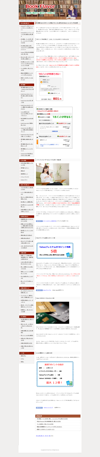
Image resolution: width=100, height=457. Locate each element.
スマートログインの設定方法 (49, 221)
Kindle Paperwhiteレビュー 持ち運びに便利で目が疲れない (27, 96)
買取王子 (23, 171)
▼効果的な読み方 (24, 216)
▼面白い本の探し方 (24, 184)
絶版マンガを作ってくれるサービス (45, 429)
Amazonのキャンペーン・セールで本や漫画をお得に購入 (27, 34)
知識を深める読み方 (25, 238)
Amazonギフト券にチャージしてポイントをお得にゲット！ (27, 28)
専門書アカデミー (25, 168)
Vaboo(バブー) (24, 179)
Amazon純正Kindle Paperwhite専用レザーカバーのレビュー (27, 113)
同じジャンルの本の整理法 (27, 335)
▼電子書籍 (22, 84)
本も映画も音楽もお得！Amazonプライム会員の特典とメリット (27, 47)
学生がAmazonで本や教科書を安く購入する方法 (49, 421)
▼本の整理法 (23, 316)
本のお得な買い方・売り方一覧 (43, 435)
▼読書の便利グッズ (24, 288)
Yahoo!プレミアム (47, 290)
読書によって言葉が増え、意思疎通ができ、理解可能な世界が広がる (27, 257)
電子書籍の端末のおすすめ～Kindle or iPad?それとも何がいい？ (27, 89)
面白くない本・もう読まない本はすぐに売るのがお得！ (27, 326)
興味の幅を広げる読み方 (26, 235)
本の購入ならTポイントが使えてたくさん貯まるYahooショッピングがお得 (27, 63)
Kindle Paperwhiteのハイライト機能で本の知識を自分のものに (27, 107)
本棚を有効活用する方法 (26, 343)
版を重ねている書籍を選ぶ (27, 202)
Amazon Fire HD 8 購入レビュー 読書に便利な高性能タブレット (27, 130)
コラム (22, 358)
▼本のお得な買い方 (24, 23)
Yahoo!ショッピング (48, 407)
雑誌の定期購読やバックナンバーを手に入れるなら (49, 426)
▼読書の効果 (23, 252)
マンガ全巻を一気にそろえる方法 (45, 424)
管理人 (22, 361)
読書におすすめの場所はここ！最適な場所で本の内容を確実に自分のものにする (27, 226)
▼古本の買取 (23, 160)
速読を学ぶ (23, 355)
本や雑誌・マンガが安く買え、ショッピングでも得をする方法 (52, 418)
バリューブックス (25, 176)
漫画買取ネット (24, 173)
